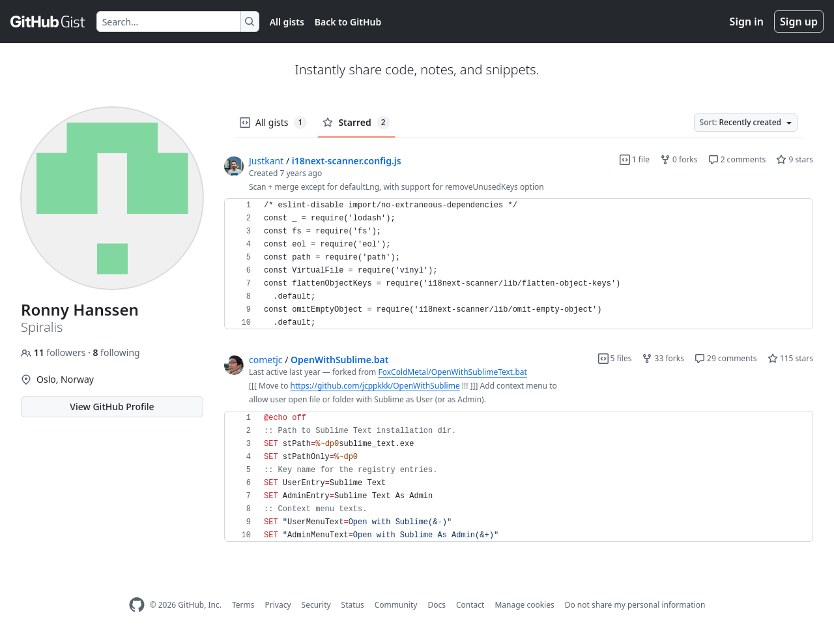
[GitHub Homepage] (137, 605)
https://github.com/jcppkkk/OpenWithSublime (375, 385)
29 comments (726, 358)
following (116, 352)
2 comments (737, 159)
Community (396, 604)
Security (316, 604)
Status (352, 604)
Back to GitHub (348, 22)
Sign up (799, 21)
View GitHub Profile (112, 406)
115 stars (790, 358)
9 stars (794, 159)
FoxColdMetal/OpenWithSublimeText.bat (452, 372)
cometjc (266, 359)
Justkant (266, 161)
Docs (436, 604)
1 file (635, 159)
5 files (615, 358)
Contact (470, 604)
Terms (243, 604)
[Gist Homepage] (48, 21)
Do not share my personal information (635, 604)
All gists (287, 22)
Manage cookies (524, 604)
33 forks (662, 358)
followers (54, 352)
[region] (518, 264)
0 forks (679, 159)
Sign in (747, 21)
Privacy (278, 604)
